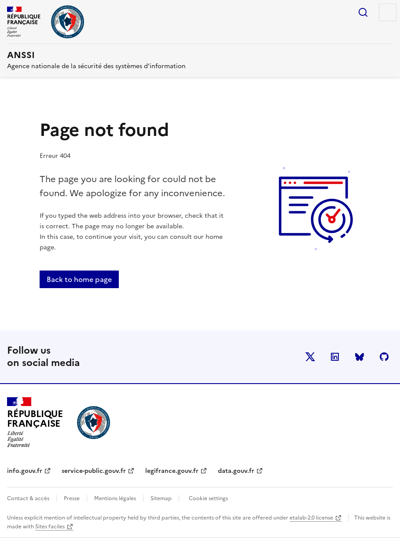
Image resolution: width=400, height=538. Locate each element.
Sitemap (161, 498)
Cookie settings (208, 498)
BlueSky (359, 357)
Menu (387, 12)
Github (384, 357)
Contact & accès (28, 498)
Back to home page (79, 279)
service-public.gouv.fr (94, 471)
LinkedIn (335, 357)
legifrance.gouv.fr (171, 471)
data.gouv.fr (236, 471)
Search (363, 12)
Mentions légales (115, 498)
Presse (72, 498)
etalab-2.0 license (311, 518)
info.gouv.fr (24, 471)
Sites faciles (50, 527)
